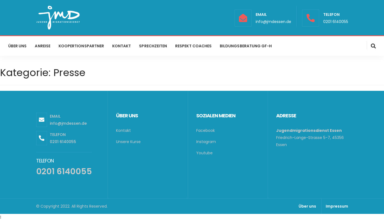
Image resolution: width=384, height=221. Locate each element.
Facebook (205, 130)
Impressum (337, 206)
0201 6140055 (335, 21)
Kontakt (123, 130)
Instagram (206, 141)
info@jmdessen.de (273, 21)
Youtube (204, 153)
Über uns (307, 206)
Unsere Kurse (128, 141)
